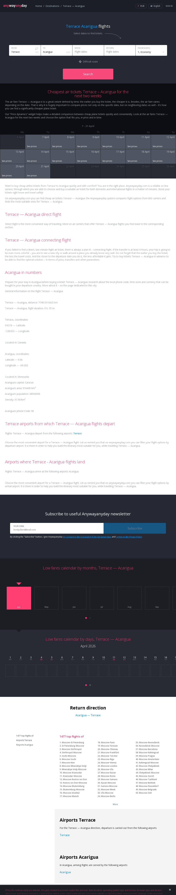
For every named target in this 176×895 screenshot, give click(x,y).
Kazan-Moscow (108, 782)
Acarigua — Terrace (88, 715)
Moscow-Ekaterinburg (73, 786)
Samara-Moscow (109, 786)
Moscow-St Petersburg (73, 742)
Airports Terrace (24, 740)
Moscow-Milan (146, 769)
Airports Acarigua (24, 745)
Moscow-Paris (108, 742)
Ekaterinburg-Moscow (73, 789)
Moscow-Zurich (146, 776)
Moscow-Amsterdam (149, 759)
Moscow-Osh (145, 792)
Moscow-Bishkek (147, 782)
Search (88, 74)
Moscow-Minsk (108, 789)
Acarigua (65, 872)
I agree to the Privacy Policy (129, 536)
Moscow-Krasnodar (72, 772)
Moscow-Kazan (108, 772)
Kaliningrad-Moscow (149, 762)
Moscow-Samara (109, 779)
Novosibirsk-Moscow (149, 745)
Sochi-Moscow (69, 755)
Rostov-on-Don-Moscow (75, 782)
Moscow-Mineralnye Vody (74, 766)
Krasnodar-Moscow (72, 776)
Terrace (77, 433)
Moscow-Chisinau (109, 749)
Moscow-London (109, 766)
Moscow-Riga (107, 759)
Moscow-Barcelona (148, 749)
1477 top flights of (24, 736)
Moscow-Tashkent (148, 779)
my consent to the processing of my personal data (87, 536)
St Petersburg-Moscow (73, 745)
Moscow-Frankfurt (110, 752)
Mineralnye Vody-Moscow (74, 769)
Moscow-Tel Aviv (109, 755)
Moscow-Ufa (107, 769)
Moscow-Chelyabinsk (149, 766)
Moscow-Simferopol (72, 749)
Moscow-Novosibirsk (149, 742)
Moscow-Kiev (68, 762)
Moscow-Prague (147, 755)
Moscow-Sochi (69, 759)
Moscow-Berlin (108, 796)
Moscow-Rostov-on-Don (75, 779)
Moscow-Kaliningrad (149, 752)
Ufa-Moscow (107, 792)
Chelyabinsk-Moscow (149, 772)
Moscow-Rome (108, 776)
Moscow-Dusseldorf (149, 786)
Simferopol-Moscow (72, 752)
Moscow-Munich (71, 796)
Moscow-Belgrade (148, 789)
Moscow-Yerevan (109, 745)
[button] (86, 618)
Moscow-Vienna (108, 762)
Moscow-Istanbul (71, 792)
